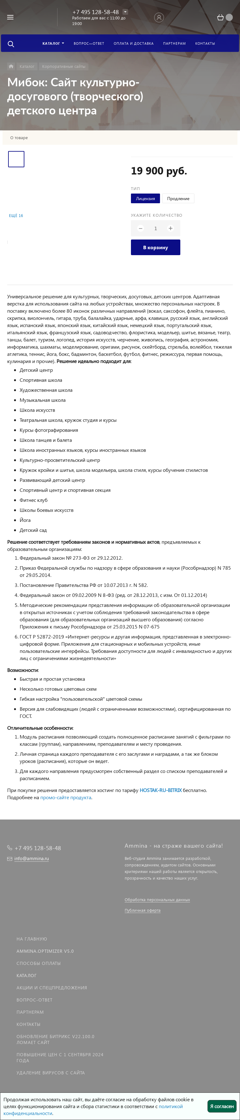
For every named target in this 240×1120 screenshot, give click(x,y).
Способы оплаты (39, 963)
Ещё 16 (16, 215)
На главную (32, 939)
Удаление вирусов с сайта (51, 1073)
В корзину (155, 247)
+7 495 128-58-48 (95, 12)
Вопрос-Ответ (34, 1000)
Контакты (29, 1024)
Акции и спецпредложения (52, 988)
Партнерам (30, 1012)
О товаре (19, 137)
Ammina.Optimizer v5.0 (45, 951)
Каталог (27, 975)
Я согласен (222, 1106)
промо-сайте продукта (65, 797)
